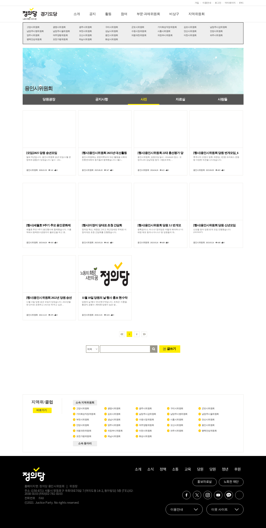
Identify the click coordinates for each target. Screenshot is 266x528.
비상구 (174, 14)
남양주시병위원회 (35, 31)
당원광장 (49, 99)
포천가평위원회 (60, 39)
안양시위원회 (216, 31)
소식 (150, 469)
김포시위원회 (190, 27)
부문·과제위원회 (148, 14)
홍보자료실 (204, 482)
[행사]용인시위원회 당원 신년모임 (214, 225)
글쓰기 (171, 349)
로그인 (218, 2)
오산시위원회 (85, 35)
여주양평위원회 (60, 35)
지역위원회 (196, 14)
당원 (200, 469)
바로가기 (41, 410)
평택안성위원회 (34, 39)
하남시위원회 (85, 39)
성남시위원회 (111, 31)
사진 (144, 99)
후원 (237, 469)
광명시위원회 (59, 27)
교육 (188, 469)
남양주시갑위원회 (218, 27)
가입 (197, 2)
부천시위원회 (85, 31)
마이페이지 (230, 2)
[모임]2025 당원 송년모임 (41, 152)
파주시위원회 (216, 35)
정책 (163, 469)
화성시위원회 (111, 39)
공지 (92, 14)
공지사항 (101, 99)
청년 (225, 469)
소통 (175, 469)
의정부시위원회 (165, 35)
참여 (124, 14)
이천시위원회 (190, 35)
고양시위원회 (33, 27)
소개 (77, 14)
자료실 (180, 99)
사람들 (222, 99)
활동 (108, 14)
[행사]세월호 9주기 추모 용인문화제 (48, 225)
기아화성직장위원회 (167, 27)
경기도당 (48, 14)
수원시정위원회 (138, 31)
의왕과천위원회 (138, 35)
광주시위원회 (85, 27)
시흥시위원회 (164, 31)
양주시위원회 (33, 35)
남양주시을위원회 (61, 31)
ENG (241, 2)
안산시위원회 (190, 31)
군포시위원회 (137, 27)
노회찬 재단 (231, 482)
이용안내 (207, 2)
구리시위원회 (111, 27)
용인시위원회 (111, 35)
